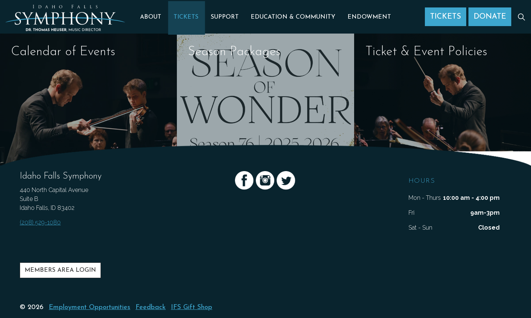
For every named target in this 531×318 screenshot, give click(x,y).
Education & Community (292, 17)
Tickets (187, 17)
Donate (489, 16)
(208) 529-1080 (40, 222)
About (152, 17)
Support (225, 17)
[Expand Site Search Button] (521, 16)
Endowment (367, 17)
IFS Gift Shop (191, 307)
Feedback (151, 307)
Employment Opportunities (89, 307)
